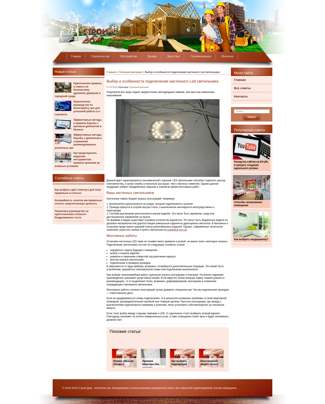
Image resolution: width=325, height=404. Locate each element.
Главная (76, 56)
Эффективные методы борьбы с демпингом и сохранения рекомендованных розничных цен (78, 141)
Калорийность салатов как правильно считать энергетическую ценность (78, 202)
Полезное (227, 56)
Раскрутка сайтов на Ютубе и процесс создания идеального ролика (251, 165)
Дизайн (152, 56)
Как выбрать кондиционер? (251, 239)
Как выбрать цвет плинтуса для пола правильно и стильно (78, 191)
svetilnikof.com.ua (177, 229)
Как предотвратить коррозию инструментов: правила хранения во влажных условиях (77, 159)
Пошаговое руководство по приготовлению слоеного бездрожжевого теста (72, 214)
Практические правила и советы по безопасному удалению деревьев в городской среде (78, 90)
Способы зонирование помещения (248, 204)
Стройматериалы (200, 56)
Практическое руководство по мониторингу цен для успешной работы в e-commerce (78, 108)
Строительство (100, 56)
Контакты (241, 96)
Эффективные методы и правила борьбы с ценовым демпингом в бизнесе (87, 124)
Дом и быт (173, 56)
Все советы (242, 88)
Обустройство (128, 56)
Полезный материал (130, 72)
